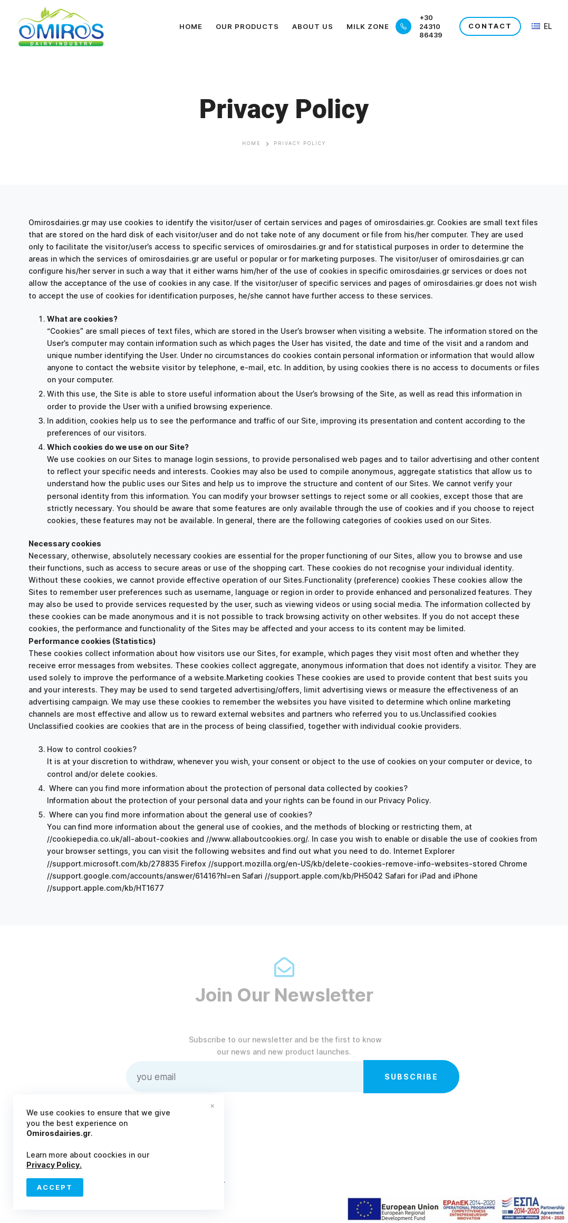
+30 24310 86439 (430, 26)
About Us (312, 26)
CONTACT (490, 26)
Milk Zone (367, 26)
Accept (55, 1187)
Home (191, 26)
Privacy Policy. (54, 1164)
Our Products (247, 26)
